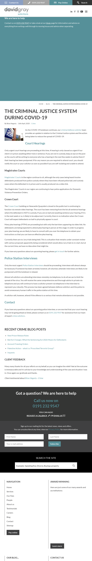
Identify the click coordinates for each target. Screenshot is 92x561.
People (9, 500)
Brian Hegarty (31, 378)
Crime (33, 123)
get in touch (59, 251)
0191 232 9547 (22, 23)
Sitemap (10, 525)
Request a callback (39, 415)
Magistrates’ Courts (13, 177)
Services (10, 491)
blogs (48, 23)
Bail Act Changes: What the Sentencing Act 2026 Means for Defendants (36, 340)
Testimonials (12, 508)
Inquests (11, 352)
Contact (10, 521)
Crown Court (13, 206)
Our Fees (10, 496)
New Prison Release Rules (18, 335)
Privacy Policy (54, 429)
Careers (10, 513)
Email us (59, 415)
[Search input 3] (42, 465)
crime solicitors (18, 316)
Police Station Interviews (33, 265)
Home (41, 104)
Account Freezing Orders (17, 344)
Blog (48, 104)
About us (10, 504)
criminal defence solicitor (71, 130)
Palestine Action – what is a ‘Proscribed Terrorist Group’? (30, 348)
